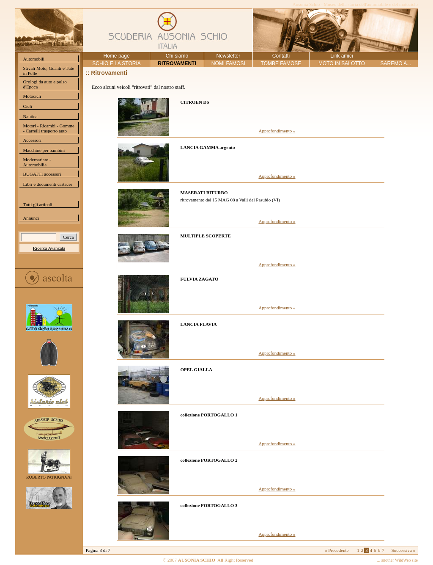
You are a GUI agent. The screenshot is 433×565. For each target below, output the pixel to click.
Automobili (33, 58)
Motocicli (32, 96)
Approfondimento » (276, 130)
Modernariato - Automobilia (37, 162)
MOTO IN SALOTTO (341, 63)
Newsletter (228, 56)
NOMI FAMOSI (228, 63)
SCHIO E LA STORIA (116, 63)
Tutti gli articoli (37, 204)
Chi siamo (177, 56)
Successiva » (404, 550)
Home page (117, 56)
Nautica (30, 116)
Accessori (32, 140)
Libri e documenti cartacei (47, 184)
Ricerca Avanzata (49, 248)
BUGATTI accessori (42, 173)
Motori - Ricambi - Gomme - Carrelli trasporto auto (48, 128)
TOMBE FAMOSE (281, 63)
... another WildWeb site (397, 560)
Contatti (281, 56)
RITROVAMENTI (177, 63)
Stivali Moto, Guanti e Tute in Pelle (48, 71)
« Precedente (337, 550)
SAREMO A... (396, 63)
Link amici (341, 56)
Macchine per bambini (44, 150)
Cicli (27, 106)
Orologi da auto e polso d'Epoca (44, 84)
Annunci (31, 217)
